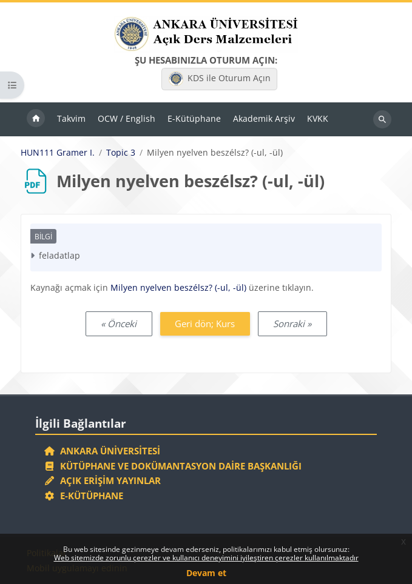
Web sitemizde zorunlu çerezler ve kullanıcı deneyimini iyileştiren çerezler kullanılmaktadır (206, 557)
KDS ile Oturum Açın (220, 78)
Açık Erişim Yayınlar (103, 480)
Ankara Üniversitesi (102, 451)
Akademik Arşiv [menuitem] (264, 118)
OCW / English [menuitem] (126, 118)
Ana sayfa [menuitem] (36, 119)
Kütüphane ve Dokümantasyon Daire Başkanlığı (173, 466)
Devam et (206, 573)
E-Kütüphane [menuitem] (194, 118)
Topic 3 (120, 152)
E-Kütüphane (83, 495)
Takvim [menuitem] (71, 118)
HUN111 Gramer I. (58, 152)
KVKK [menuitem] (317, 118)
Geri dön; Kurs (205, 323)
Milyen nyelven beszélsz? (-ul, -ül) (178, 287)
